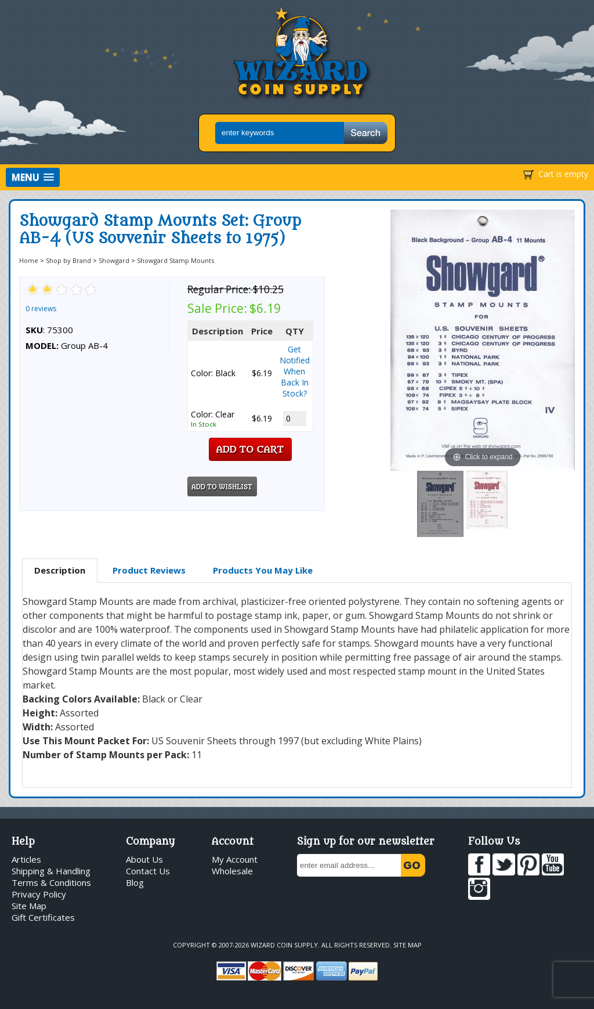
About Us (144, 859)
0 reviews (41, 308)
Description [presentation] (59, 570)
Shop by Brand (68, 260)
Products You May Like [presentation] (263, 570)
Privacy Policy (39, 894)
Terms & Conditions (51, 882)
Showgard (114, 260)
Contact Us (148, 871)
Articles (26, 859)
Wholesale (232, 871)
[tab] (59, 570)
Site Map (29, 905)
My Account (235, 859)
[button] (33, 177)
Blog (135, 882)
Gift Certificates (43, 917)
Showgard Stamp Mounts (175, 260)
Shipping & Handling (51, 871)
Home (28, 260)
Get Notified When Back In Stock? (295, 371)
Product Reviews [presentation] (149, 570)
